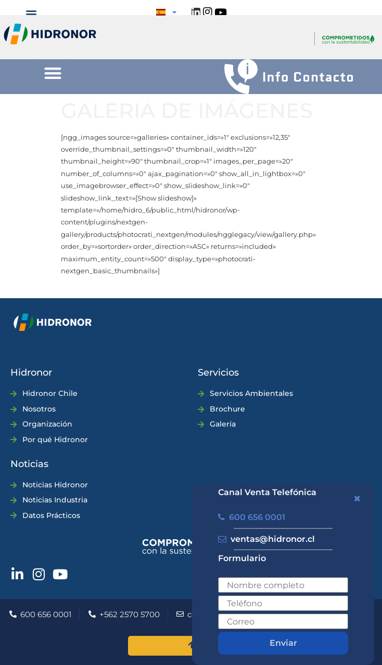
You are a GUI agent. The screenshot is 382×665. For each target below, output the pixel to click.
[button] (31, 13)
